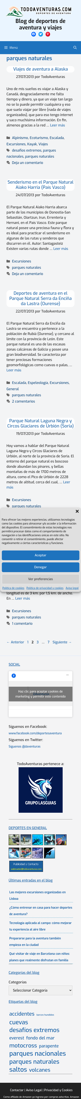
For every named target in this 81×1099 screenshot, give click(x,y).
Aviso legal (72, 588)
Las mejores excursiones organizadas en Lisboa (37, 895)
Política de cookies (13, 588)
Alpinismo (20, 138)
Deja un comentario (27, 162)
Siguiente (62, 642)
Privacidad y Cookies (58, 1090)
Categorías (18, 982)
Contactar (17, 1090)
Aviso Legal (34, 1090)
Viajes (43, 144)
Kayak (32, 144)
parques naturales (39, 156)
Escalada (57, 138)
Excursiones (15, 144)
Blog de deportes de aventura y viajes (40, 24)
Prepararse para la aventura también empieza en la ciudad (35, 941)
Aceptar (40, 555)
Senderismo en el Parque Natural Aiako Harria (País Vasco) (40, 184)
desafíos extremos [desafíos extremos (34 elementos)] (34, 1030)
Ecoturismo (39, 138)
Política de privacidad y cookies (45, 588)
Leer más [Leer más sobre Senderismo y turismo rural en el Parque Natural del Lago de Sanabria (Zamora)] (22, 598)
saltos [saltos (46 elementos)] (18, 1069)
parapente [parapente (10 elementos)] (49, 1046)
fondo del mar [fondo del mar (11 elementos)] (40, 1038)
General (12, 389)
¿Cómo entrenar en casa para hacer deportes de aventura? (40, 911)
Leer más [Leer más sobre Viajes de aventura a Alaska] (57, 125)
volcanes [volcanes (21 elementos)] (39, 1070)
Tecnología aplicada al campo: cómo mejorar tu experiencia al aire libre (40, 926)
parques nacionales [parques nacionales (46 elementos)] (37, 1053)
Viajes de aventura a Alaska (40, 69)
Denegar (40, 567)
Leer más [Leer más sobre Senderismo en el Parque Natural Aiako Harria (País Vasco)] (60, 248)
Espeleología (38, 382)
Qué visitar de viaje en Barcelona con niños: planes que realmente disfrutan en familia (39, 957)
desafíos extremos (26, 150)
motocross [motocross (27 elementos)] (23, 1045)
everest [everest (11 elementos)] (16, 1038)
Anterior (15, 642)
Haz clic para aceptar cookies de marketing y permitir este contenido (40, 694)
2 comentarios (23, 401)
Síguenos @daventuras (24, 747)
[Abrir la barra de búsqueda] (75, 47)
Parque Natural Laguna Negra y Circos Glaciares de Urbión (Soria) (40, 423)
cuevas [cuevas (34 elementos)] (18, 1022)
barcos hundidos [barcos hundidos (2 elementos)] (45, 1014)
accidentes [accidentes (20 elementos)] (21, 1013)
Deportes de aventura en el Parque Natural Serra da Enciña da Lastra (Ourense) (40, 298)
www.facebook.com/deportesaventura (35, 733)
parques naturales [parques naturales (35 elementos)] (34, 1061)
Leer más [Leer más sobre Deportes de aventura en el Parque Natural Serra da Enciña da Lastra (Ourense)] (13, 370)
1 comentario (22, 623)
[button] (77, 511)
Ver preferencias (40, 579)
